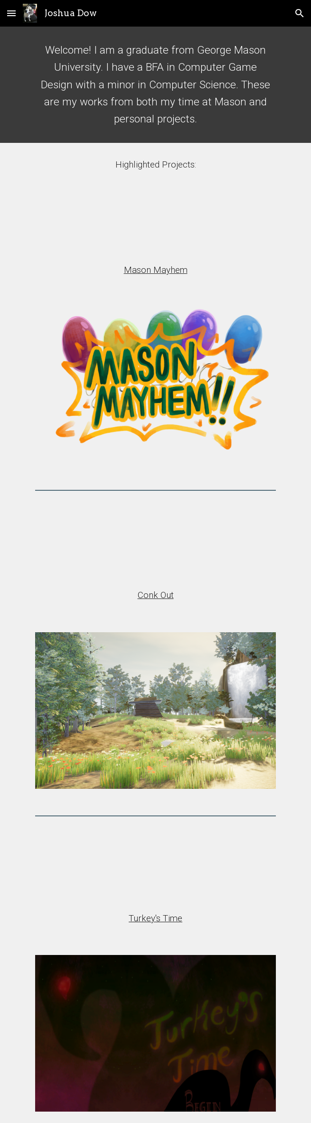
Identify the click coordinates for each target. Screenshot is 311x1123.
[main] (155, 84)
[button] (11, 13)
